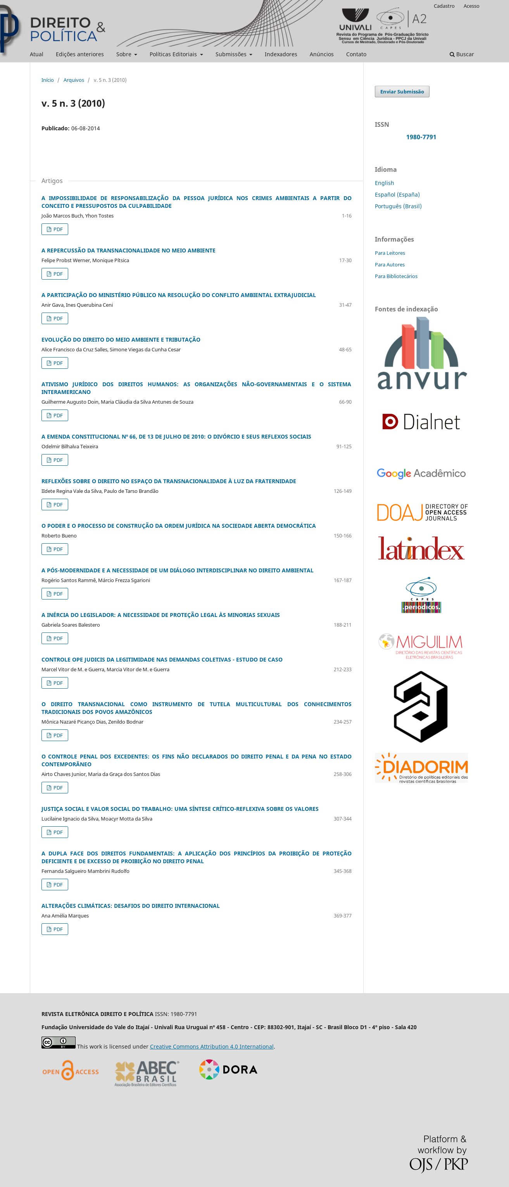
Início (47, 79)
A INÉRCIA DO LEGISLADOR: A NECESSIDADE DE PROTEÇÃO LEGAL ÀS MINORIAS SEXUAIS (160, 615)
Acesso (472, 5)
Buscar (462, 54)
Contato (356, 54)
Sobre (124, 54)
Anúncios (322, 54)
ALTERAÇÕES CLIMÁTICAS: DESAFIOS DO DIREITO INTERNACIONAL (130, 905)
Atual (36, 54)
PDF (57, 229)
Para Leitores (390, 252)
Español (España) (397, 194)
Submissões (232, 54)
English (384, 183)
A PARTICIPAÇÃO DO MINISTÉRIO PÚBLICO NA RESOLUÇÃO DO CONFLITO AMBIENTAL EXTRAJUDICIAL (178, 295)
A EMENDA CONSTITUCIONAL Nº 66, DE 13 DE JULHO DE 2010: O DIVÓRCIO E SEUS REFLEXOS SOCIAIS (176, 436)
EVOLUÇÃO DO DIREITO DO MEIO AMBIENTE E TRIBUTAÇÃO (120, 339)
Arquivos (74, 79)
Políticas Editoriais (174, 54)
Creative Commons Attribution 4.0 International (212, 1046)
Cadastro (444, 5)
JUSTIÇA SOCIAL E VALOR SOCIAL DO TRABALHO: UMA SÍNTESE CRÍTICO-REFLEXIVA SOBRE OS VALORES (180, 808)
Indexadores (281, 54)
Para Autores (390, 264)
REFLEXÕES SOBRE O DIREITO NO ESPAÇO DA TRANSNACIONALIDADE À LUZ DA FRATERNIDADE (168, 481)
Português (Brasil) (398, 206)
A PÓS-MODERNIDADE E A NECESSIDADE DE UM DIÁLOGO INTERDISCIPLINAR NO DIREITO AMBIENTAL (177, 570)
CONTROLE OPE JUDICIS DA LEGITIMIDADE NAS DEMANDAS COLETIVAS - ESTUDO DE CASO (162, 659)
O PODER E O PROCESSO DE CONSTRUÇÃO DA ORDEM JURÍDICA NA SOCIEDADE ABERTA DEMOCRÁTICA (178, 525)
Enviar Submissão (402, 91)
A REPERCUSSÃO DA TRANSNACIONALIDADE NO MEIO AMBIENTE (128, 250)
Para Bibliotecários (396, 276)
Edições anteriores (80, 54)
